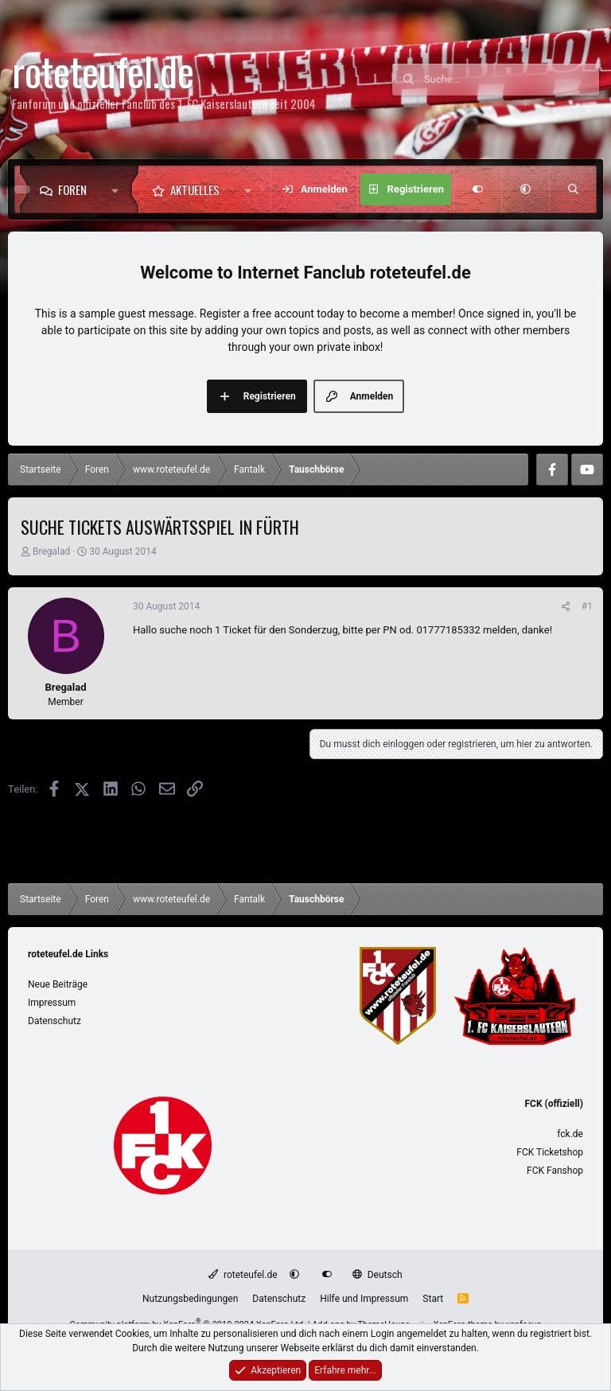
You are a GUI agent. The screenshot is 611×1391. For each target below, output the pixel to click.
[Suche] (511, 79)
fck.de (570, 1134)
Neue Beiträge (58, 984)
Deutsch (377, 1274)
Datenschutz (54, 1021)
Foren (72, 189)
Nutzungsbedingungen (190, 1298)
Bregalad (51, 551)
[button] (119, 189)
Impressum (52, 1002)
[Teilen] (565, 606)
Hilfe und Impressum (364, 1298)
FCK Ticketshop (549, 1152)
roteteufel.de (242, 1274)
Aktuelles (195, 189)
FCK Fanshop (555, 1170)
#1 (587, 606)
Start (432, 1298)
